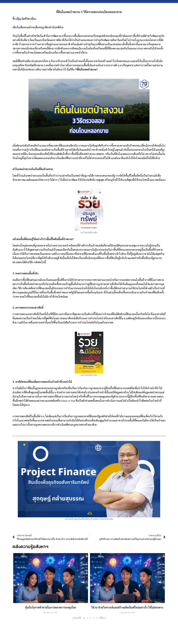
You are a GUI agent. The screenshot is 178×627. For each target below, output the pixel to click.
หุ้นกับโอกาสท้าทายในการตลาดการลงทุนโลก (50, 607)
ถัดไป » (103, 617)
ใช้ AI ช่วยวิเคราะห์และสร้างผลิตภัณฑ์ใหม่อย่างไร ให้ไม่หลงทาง (127, 607)
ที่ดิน (18, 18)
